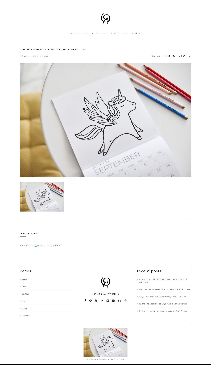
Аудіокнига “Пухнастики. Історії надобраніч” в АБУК (162, 297)
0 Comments (42, 56)
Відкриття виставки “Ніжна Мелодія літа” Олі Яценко (163, 311)
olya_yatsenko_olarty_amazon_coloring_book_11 (53, 50)
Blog (95, 33)
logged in (37, 245)
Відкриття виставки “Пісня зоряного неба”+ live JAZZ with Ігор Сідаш (163, 280)
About (115, 33)
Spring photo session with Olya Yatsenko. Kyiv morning (163, 304)
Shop (24, 308)
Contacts (138, 33)
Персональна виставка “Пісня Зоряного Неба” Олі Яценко (165, 289)
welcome (26, 316)
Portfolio (73, 33)
